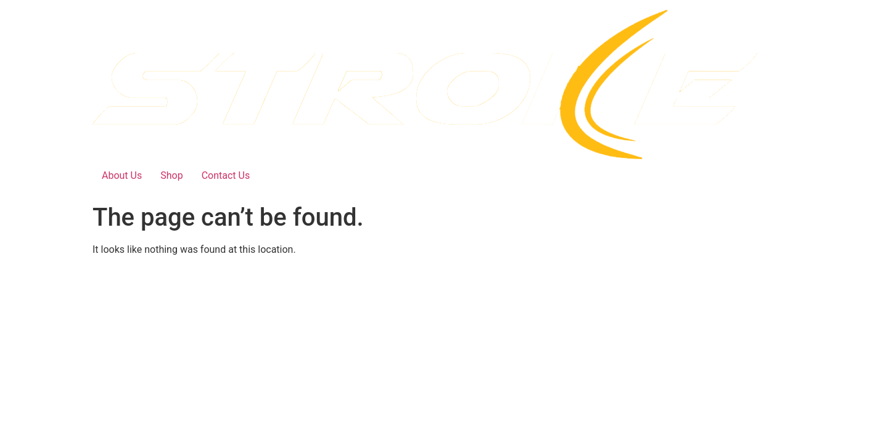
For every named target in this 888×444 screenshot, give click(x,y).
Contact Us (226, 175)
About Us (122, 175)
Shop (171, 175)
